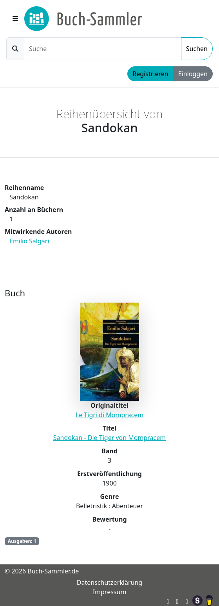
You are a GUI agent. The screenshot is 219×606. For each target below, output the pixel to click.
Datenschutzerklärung (109, 582)
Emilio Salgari (29, 241)
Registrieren (150, 73)
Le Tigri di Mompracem (109, 415)
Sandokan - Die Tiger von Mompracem (109, 437)
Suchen (197, 48)
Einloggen (193, 73)
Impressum (110, 592)
